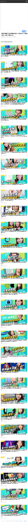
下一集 (24, 31)
